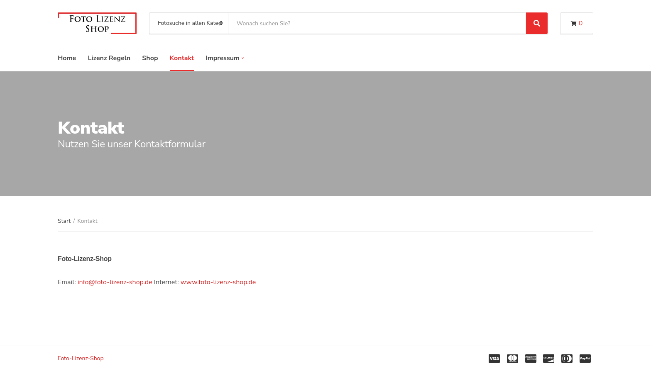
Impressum (223, 58)
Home (67, 58)
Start (64, 221)
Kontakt (182, 58)
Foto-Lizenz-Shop (81, 358)
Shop (150, 58)
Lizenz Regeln (109, 58)
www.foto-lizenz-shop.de (218, 282)
